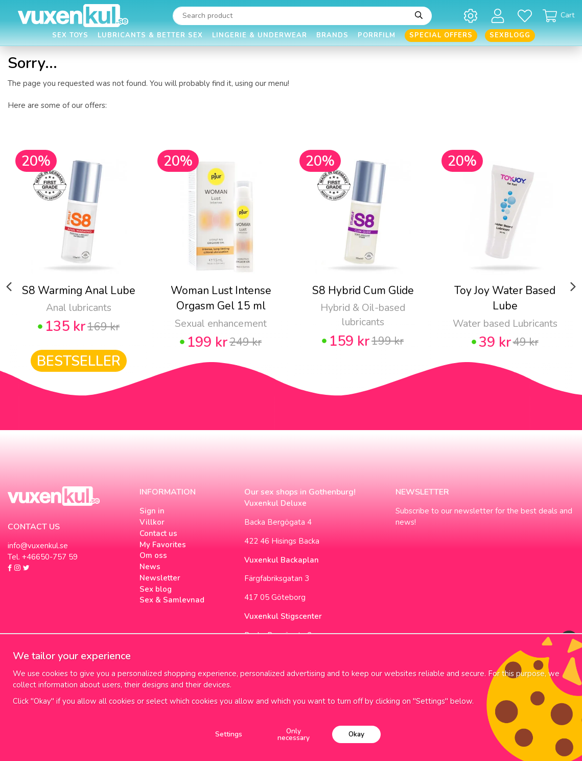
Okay (356, 734)
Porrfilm (376, 35)
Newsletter (159, 578)
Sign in (152, 511)
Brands (332, 35)
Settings (228, 734)
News (149, 567)
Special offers (441, 35)
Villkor (152, 522)
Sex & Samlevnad (171, 600)
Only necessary (293, 734)
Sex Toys (70, 35)
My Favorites (162, 545)
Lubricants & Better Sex (150, 35)
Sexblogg (510, 35)
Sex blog (155, 589)
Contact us (158, 533)
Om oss (153, 555)
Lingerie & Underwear (259, 35)
